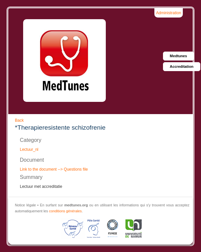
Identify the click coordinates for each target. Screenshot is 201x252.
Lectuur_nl (29, 149)
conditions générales (65, 211)
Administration (168, 13)
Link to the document (38, 169)
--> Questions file (72, 169)
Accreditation (182, 66)
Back (19, 120)
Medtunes (178, 56)
